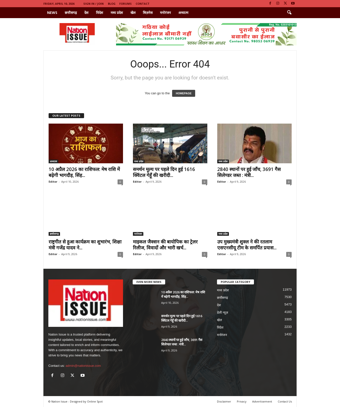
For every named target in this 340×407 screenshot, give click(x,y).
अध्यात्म (183, 12)
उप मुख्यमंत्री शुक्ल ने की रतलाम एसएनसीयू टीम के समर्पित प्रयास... (247, 244)
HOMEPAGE (183, 93)
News (52, 12)
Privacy (242, 401)
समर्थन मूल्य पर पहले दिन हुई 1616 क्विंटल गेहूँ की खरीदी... (164, 172)
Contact (143, 3)
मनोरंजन (165, 12)
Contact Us (285, 401)
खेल (132, 12)
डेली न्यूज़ (222, 312)
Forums (125, 3)
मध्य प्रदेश (117, 12)
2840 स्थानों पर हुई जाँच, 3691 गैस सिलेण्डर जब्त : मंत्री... (249, 172)
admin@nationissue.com (83, 366)
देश (86, 12)
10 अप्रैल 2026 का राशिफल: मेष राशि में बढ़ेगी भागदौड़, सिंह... (84, 172)
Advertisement (262, 401)
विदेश (99, 12)
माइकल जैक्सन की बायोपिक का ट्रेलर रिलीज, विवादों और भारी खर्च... (165, 244)
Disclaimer (224, 401)
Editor (53, 181)
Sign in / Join (93, 3)
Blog (112, 3)
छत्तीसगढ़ (71, 12)
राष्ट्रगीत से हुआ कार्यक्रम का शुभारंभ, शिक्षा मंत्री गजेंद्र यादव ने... (85, 244)
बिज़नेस (148, 12)
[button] (289, 12)
